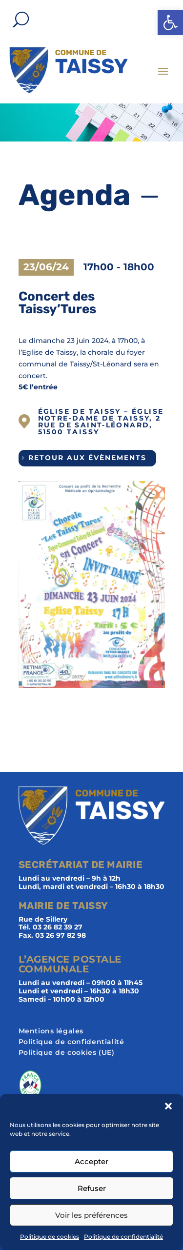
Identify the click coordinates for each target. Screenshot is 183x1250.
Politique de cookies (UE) (67, 1053)
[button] (170, 22)
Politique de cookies (49, 1236)
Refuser (92, 1188)
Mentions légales (51, 1031)
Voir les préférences (91, 1215)
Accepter (91, 1161)
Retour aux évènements (87, 457)
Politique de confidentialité (123, 1236)
